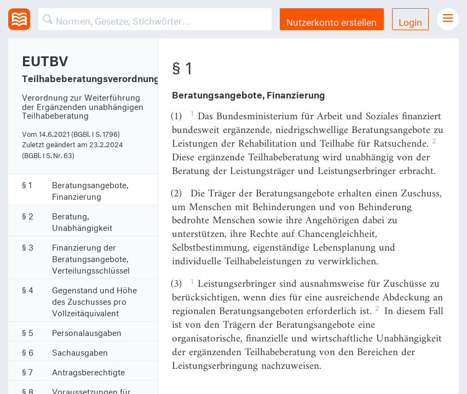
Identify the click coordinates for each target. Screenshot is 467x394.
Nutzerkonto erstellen (331, 20)
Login (410, 20)
